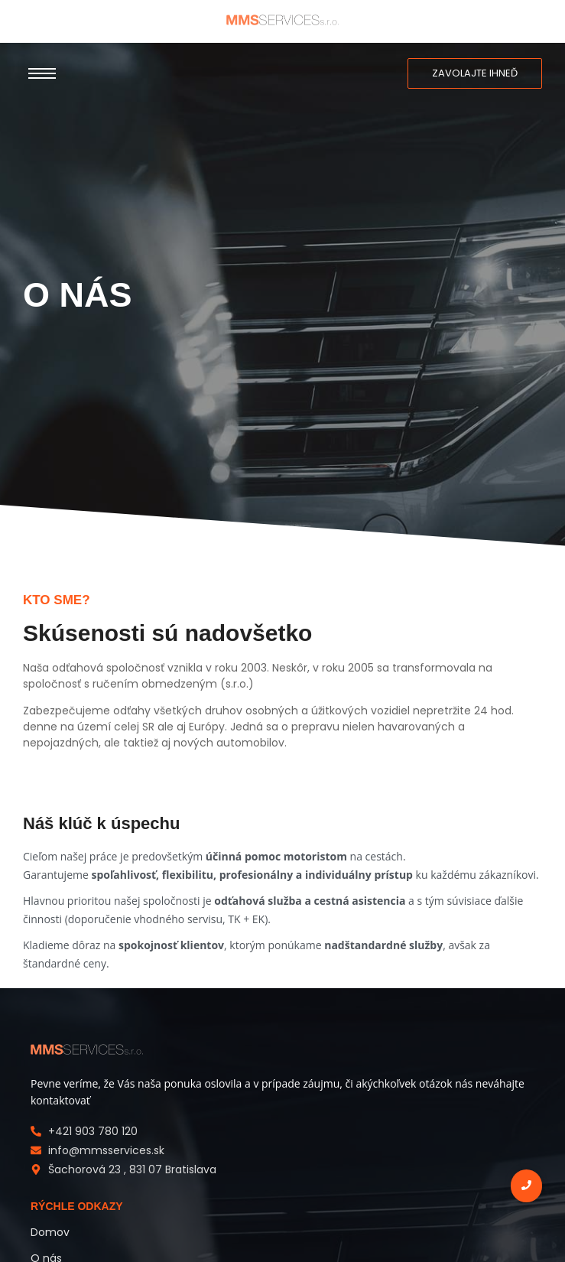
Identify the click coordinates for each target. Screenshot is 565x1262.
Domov (50, 1232)
